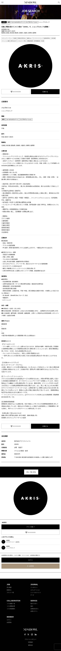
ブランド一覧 (10, 592)
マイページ (55, 2)
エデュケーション (35, 590)
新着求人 (9, 590)
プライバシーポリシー (30, 639)
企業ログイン (33, 611)
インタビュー (33, 587)
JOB (8, 584)
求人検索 (9, 587)
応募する (45, 91)
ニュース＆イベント (35, 592)
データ (32, 595)
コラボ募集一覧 (11, 603)
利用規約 (30, 642)
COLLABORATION (13, 601)
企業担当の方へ (34, 608)
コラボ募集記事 (11, 606)
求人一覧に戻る (31, 472)
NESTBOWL (30, 2)
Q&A (31, 606)
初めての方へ (33, 603)
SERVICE (33, 601)
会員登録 (31, 566)
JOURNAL (34, 584)
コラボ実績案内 (11, 608)
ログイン (30, 560)
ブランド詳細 (29, 527)
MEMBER (10, 617)
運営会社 (30, 645)
